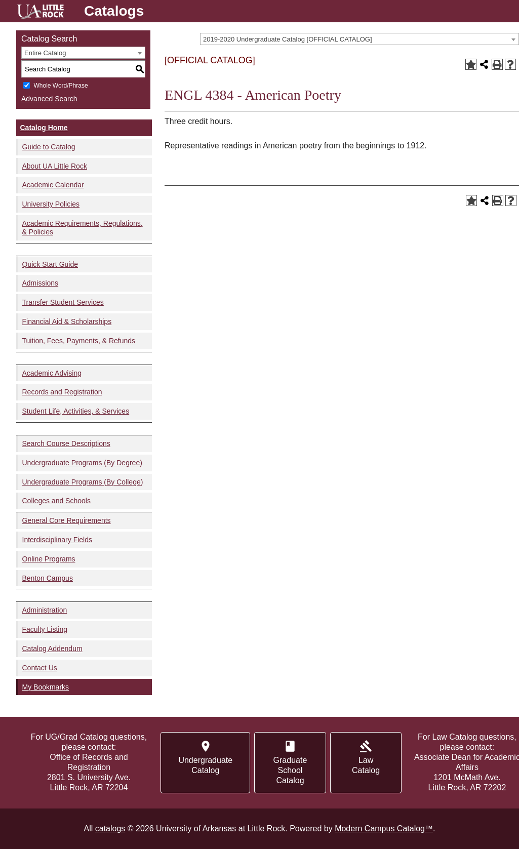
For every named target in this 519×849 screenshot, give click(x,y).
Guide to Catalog (48, 147)
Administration (44, 610)
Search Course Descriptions (66, 443)
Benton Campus (47, 578)
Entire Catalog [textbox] (45, 53)
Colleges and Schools (56, 501)
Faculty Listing (44, 629)
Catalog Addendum (52, 648)
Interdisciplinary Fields (57, 540)
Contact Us (39, 668)
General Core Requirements (66, 520)
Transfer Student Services (63, 302)
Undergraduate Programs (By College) (82, 482)
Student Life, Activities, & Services (76, 411)
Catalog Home (44, 128)
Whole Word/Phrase (60, 85)
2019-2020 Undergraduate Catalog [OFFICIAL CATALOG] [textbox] (287, 39)
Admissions (40, 283)
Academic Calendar (53, 185)
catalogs (110, 828)
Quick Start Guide (50, 264)
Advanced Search (49, 99)
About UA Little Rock (54, 166)
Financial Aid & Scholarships (67, 321)
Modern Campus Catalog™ (384, 828)
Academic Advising (52, 373)
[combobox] (359, 39)
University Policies (51, 204)
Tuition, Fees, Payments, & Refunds (79, 341)
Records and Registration (62, 392)
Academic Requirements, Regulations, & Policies (82, 227)
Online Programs (48, 559)
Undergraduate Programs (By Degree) (82, 463)
